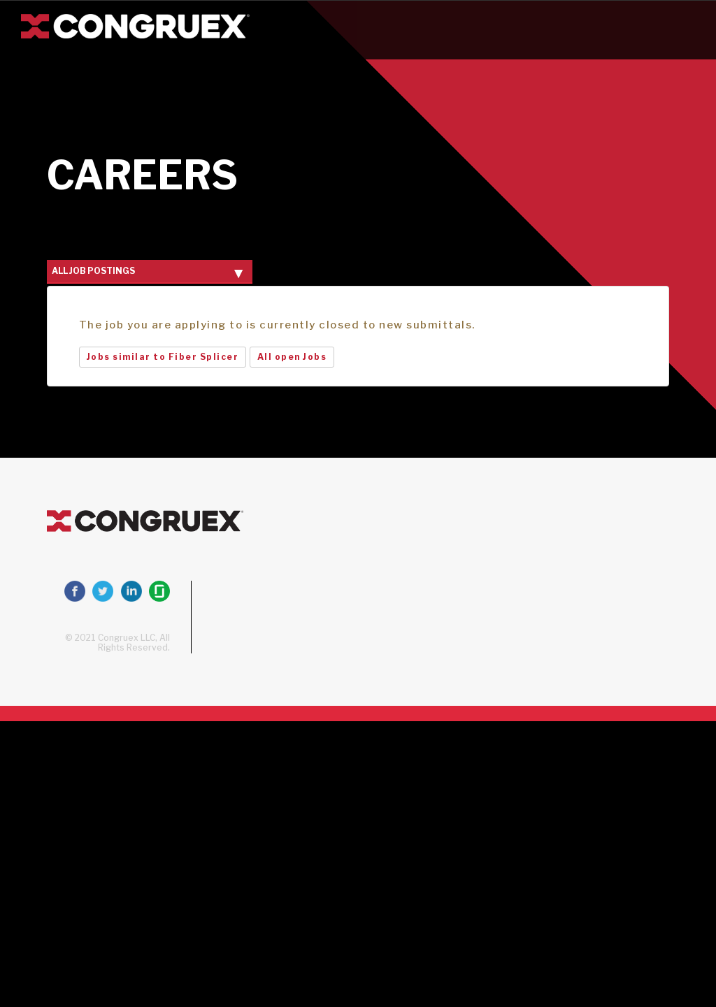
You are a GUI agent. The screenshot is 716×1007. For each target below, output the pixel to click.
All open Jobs (292, 357)
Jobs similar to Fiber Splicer (163, 357)
